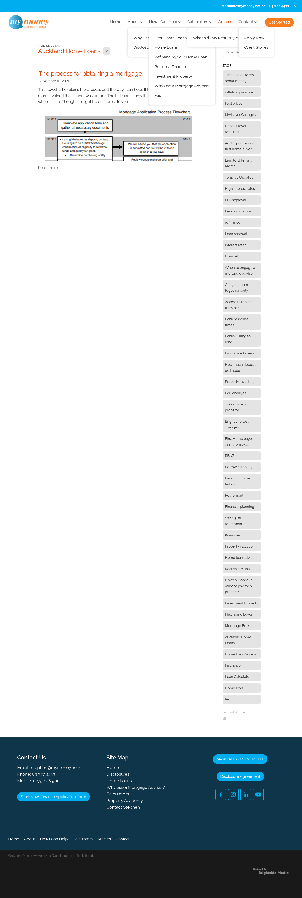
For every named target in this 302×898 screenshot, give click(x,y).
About (135, 21)
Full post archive (234, 712)
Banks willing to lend (238, 339)
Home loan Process (241, 654)
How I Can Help (165, 21)
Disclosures (117, 774)
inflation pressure (239, 92)
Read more (48, 167)
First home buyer (238, 614)
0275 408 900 (46, 780)
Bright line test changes (237, 424)
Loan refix (233, 256)
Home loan (234, 688)
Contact (248, 21)
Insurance (233, 665)
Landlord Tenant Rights (238, 163)
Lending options (238, 211)
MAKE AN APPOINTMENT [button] (240, 759)
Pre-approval (235, 200)
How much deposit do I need (240, 367)
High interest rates (240, 188)
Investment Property (241, 603)
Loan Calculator (238, 677)
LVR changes (235, 393)
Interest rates (235, 245)
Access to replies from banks (238, 305)
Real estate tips (237, 569)
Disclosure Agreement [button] (240, 776)
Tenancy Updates (239, 177)
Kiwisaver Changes (240, 115)
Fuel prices (233, 103)
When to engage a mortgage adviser (240, 271)
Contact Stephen (123, 807)
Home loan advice (239, 558)
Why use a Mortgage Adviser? (135, 787)
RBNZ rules (234, 456)
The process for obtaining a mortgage (90, 73)
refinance (232, 222)
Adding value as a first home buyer (239, 146)
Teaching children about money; (239, 78)
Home (115, 21)
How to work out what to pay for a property (238, 586)
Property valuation (240, 546)
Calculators (199, 21)
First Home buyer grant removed (239, 442)
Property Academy (124, 800)
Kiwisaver (232, 535)
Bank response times (237, 322)
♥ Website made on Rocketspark (71, 855)
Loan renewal (236, 234)
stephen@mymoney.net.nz (57, 767)
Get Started (279, 22)
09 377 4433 (43, 774)
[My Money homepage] (36, 22)
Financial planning (239, 507)
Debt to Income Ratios (237, 481)
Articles (225, 21)
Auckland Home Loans (238, 640)
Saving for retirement (233, 521)
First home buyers (239, 353)
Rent (229, 699)
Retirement (234, 495)
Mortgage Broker (239, 626)
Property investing (240, 382)
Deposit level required (235, 129)
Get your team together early (236, 288)
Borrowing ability (238, 467)
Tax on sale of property (236, 407)
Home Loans (119, 780)
